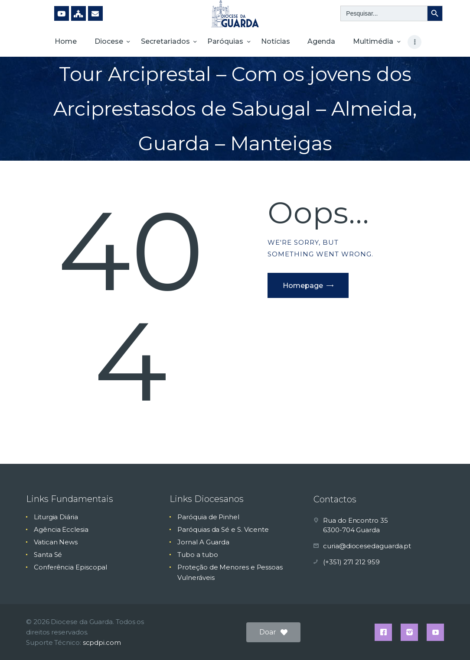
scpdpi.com (102, 642)
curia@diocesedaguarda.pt (367, 546)
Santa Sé (48, 554)
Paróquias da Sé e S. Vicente (223, 529)
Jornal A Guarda (203, 542)
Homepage (303, 285)
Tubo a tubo (197, 554)
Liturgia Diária (56, 517)
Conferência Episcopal (70, 567)
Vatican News (56, 542)
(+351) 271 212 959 (351, 562)
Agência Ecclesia (61, 529)
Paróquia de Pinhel (208, 517)
